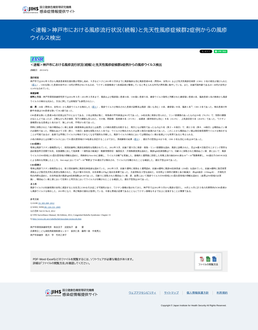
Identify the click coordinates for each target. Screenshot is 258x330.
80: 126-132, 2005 (52, 207)
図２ (136, 139)
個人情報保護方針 (198, 292)
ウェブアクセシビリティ (142, 292)
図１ (34, 85)
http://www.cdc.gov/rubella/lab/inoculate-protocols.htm (57, 219)
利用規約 (222, 292)
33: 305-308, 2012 (46, 203)
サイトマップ (171, 292)
